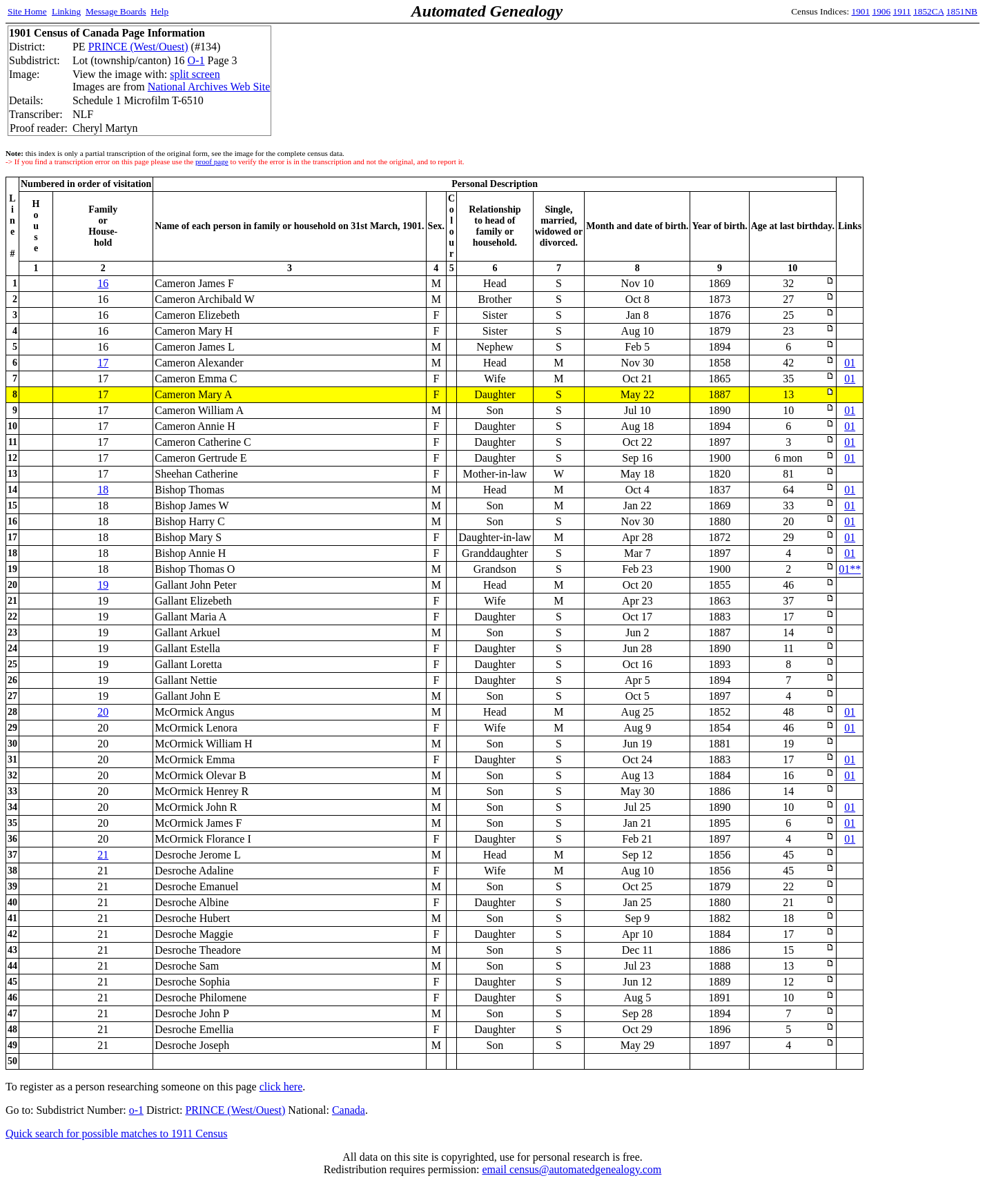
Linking (66, 11)
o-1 (136, 1110)
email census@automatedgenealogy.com (571, 1169)
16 (102, 283)
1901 (861, 11)
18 (102, 490)
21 (102, 855)
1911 (902, 11)
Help (159, 11)
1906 (881, 11)
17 (102, 363)
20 (102, 712)
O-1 (196, 60)
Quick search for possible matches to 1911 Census (117, 1133)
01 (849, 363)
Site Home (27, 11)
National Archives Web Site (209, 86)
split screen (195, 74)
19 (102, 585)
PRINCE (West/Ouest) (138, 46)
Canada (348, 1110)
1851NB (961, 11)
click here (281, 1086)
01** (850, 569)
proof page (211, 161)
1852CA (928, 11)
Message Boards (116, 11)
